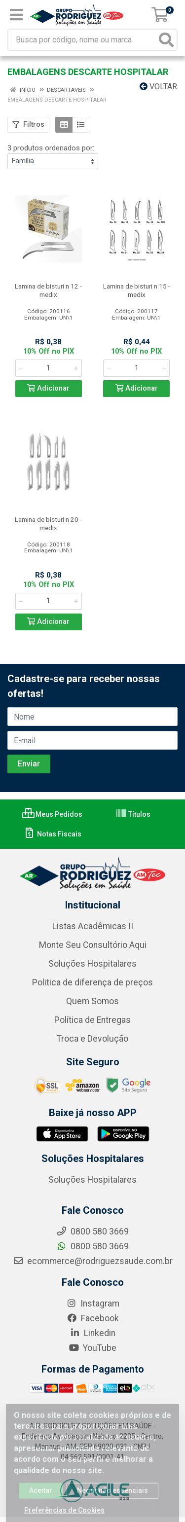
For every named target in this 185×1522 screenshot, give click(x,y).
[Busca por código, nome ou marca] (82, 40)
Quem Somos (92, 1001)
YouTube (92, 1348)
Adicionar (48, 388)
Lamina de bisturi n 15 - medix (136, 290)
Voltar (158, 86)
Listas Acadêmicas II (92, 926)
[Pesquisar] (166, 40)
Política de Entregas (92, 1020)
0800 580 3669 (92, 1246)
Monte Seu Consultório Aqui (93, 945)
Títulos (132, 814)
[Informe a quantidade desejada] (48, 368)
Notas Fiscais (52, 834)
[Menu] (16, 15)
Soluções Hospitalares (92, 964)
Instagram (92, 1303)
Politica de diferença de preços (92, 982)
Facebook (93, 1318)
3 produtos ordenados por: (50, 148)
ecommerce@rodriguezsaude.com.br (93, 1261)
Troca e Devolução (92, 1039)
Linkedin (92, 1333)
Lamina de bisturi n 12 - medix (48, 290)
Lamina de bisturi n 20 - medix (48, 523)
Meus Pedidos (52, 814)
